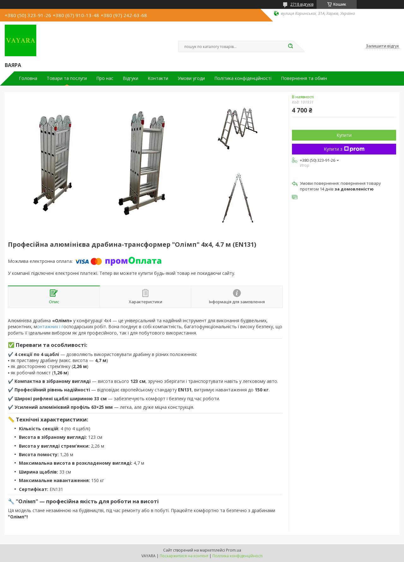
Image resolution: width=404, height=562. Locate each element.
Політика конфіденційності (242, 78)
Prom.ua (233, 550)
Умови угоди (191, 78)
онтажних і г (50, 326)
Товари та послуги (67, 78)
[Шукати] (290, 46)
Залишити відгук (382, 46)
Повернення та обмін (304, 78)
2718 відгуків (301, 4)
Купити (344, 135)
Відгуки (130, 78)
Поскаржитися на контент (184, 556)
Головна (28, 78)
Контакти (158, 78)
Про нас (104, 78)
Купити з (344, 149)
